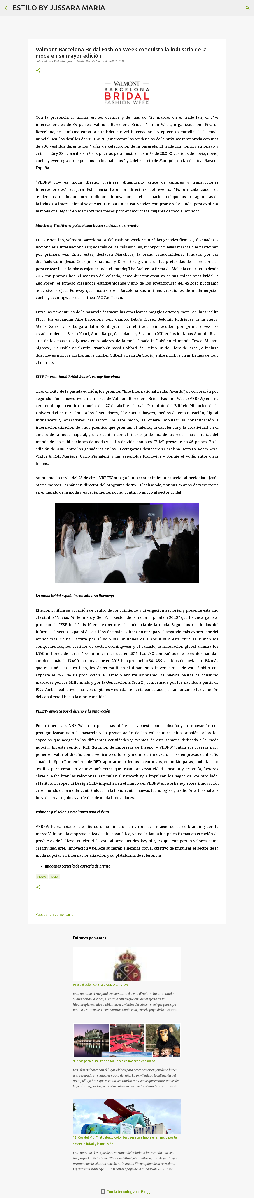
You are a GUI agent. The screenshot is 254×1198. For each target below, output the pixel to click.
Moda (41, 876)
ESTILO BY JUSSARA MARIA (59, 8)
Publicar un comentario (55, 914)
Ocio (54, 876)
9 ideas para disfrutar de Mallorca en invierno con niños (114, 1061)
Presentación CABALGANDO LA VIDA (100, 984)
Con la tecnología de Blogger (127, 1192)
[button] (38, 71)
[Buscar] (111, 7)
